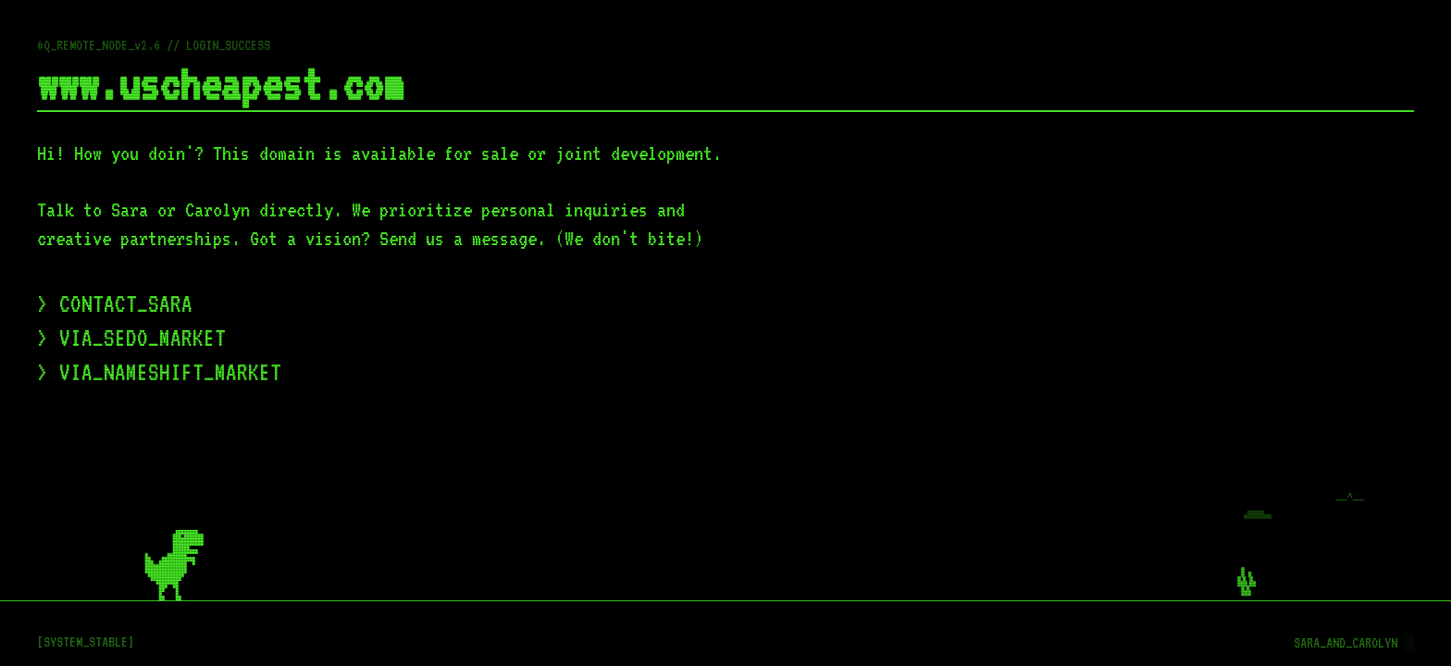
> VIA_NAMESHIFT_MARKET (159, 372)
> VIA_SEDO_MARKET (131, 338)
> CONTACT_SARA (114, 303)
